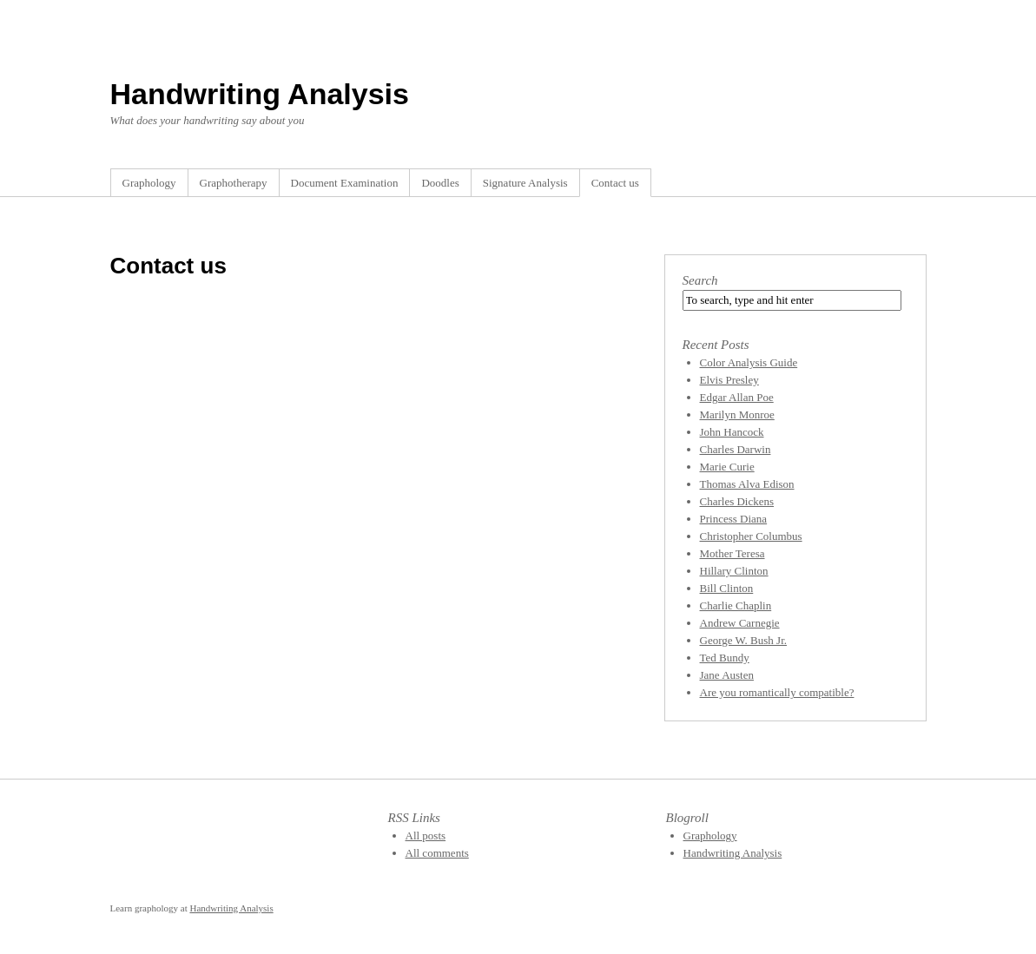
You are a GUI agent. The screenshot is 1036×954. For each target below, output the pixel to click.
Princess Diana (734, 518)
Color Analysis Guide (749, 362)
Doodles (440, 182)
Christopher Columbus (751, 536)
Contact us (615, 182)
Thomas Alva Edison (747, 483)
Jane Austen (727, 674)
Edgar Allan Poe (737, 397)
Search (700, 280)
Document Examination (345, 182)
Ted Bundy (724, 657)
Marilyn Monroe (737, 414)
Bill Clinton (727, 588)
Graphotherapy (233, 182)
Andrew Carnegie (740, 622)
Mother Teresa (732, 553)
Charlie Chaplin (736, 605)
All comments (437, 852)
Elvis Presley (729, 379)
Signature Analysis (525, 182)
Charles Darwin (735, 449)
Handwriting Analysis (259, 93)
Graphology (149, 182)
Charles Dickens (737, 501)
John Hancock (732, 431)
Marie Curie (727, 466)
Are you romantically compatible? (777, 692)
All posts (426, 835)
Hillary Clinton (734, 570)
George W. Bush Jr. (744, 640)
